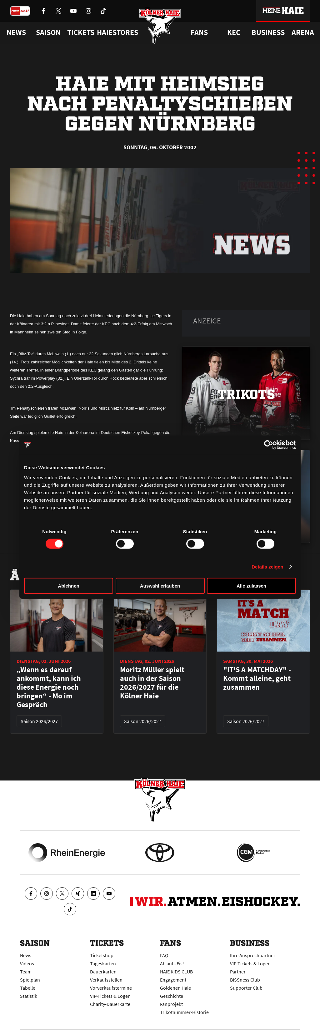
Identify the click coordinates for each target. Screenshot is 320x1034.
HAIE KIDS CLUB (176, 971)
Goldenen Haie (175, 988)
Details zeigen (267, 566)
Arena (303, 32)
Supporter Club (246, 988)
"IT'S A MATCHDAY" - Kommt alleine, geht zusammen (257, 678)
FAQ (164, 955)
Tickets (80, 32)
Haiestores (117, 32)
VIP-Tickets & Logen (110, 996)
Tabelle (27, 988)
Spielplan (30, 980)
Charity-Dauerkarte (110, 1004)
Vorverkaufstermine (111, 988)
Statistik (28, 996)
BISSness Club (245, 980)
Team (26, 971)
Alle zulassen (251, 585)
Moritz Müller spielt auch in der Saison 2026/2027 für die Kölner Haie (152, 682)
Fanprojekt (171, 1004)
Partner (238, 971)
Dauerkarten (103, 971)
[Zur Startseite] (160, 26)
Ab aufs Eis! (172, 963)
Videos (27, 963)
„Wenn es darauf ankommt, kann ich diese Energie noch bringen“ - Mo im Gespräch (49, 687)
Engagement (173, 980)
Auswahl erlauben (160, 585)
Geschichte (171, 996)
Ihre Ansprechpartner (252, 955)
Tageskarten (103, 963)
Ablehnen (68, 585)
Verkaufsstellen (106, 980)
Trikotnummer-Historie (184, 1012)
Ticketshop (101, 955)
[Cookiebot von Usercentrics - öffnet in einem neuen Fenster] (268, 445)
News (25, 955)
